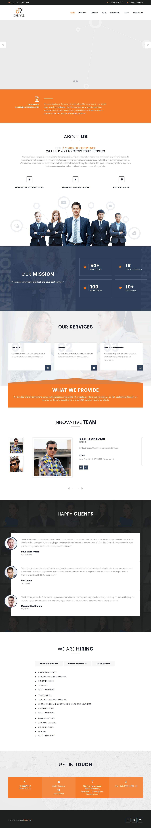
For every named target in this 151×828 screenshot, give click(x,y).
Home (72, 13)
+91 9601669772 (25, 789)
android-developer (49, 664)
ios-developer (103, 664)
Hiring (126, 13)
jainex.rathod (59, 794)
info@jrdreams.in (58, 786)
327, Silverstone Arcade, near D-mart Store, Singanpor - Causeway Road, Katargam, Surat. (92, 790)
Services (94, 13)
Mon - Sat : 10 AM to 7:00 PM (126, 786)
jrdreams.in (27, 820)
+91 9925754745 (25, 786)
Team (104, 13)
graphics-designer (77, 664)
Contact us (138, 13)
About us (82, 13)
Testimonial (115, 13)
